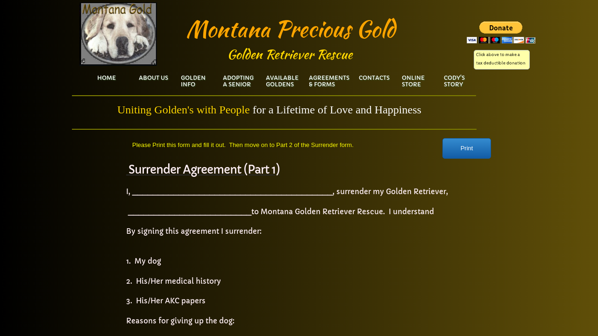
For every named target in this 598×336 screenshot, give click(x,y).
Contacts (374, 77)
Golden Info (193, 81)
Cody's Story (454, 81)
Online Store (413, 81)
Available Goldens (282, 81)
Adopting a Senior (238, 81)
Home (106, 77)
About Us (153, 77)
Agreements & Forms (329, 81)
